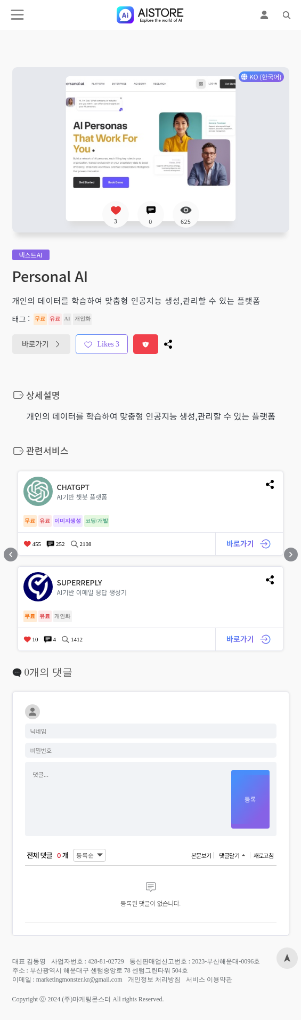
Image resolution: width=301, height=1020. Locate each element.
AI (67, 319)
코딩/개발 (97, 521)
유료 (55, 319)
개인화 (82, 319)
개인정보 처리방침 (154, 979)
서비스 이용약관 (209, 979)
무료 (40, 319)
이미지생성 (68, 521)
